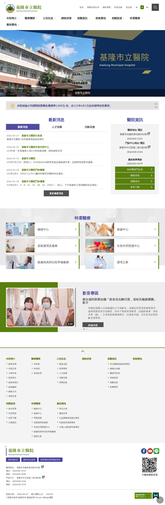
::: (5, 2)
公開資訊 (12, 422)
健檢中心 (38, 408)
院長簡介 (12, 377)
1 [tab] (84, 329)
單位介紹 (63, 408)
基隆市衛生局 (93, 7)
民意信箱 (118, 7)
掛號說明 (114, 377)
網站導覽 (107, 7)
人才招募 (57, 126)
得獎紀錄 (63, 382)
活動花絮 (90, 126)
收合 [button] (82, 351)
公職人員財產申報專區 (69, 427)
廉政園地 (11, 24)
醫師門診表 (115, 373)
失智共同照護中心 (42, 427)
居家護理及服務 (41, 422)
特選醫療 (135, 18)
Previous (156, 105)
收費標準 (114, 387)
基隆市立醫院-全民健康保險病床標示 (25, 139)
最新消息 (23, 126)
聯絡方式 (12, 391)
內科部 (37, 364)
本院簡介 (11, 18)
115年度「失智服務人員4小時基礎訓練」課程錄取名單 (34, 150)
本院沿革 (12, 368)
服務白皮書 (115, 368)
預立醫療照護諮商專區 (120, 364)
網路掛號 (66, 18)
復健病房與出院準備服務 (45, 431)
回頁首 (160, 500)
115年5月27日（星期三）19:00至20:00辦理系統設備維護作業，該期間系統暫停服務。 (51, 162)
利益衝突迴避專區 (67, 422)
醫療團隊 (30, 18)
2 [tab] (87, 329)
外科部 (37, 368)
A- (137, 7)
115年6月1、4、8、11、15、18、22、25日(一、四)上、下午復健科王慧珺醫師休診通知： (53, 184)
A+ (147, 7)
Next (156, 107)
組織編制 (12, 387)
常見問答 (12, 413)
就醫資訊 (82, 18)
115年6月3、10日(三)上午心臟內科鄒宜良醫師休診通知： (36, 173)
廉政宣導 (63, 413)
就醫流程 (114, 382)
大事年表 (12, 373)
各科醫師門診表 (135, 169)
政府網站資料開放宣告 (50, 459)
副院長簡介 (13, 382)
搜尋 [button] (155, 7)
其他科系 (38, 373)
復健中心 (38, 413)
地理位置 (12, 396)
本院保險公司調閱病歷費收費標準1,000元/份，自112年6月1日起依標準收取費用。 (64, 105)
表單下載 (135, 187)
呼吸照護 (38, 418)
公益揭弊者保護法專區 (69, 418)
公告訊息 (48, 18)
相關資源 (117, 18)
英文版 (129, 7)
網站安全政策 (29, 459)
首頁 (81, 7)
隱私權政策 (13, 459)
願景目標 (12, 364)
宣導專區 (63, 368)
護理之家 (38, 436)
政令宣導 (12, 408)
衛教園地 (101, 18)
